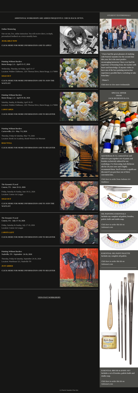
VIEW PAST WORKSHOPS (49, 297)
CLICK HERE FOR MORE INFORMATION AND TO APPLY (27, 45)
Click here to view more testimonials (115, 85)
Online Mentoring (9, 29)
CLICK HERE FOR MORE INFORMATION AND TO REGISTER (28, 114)
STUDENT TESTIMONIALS (118, 15)
